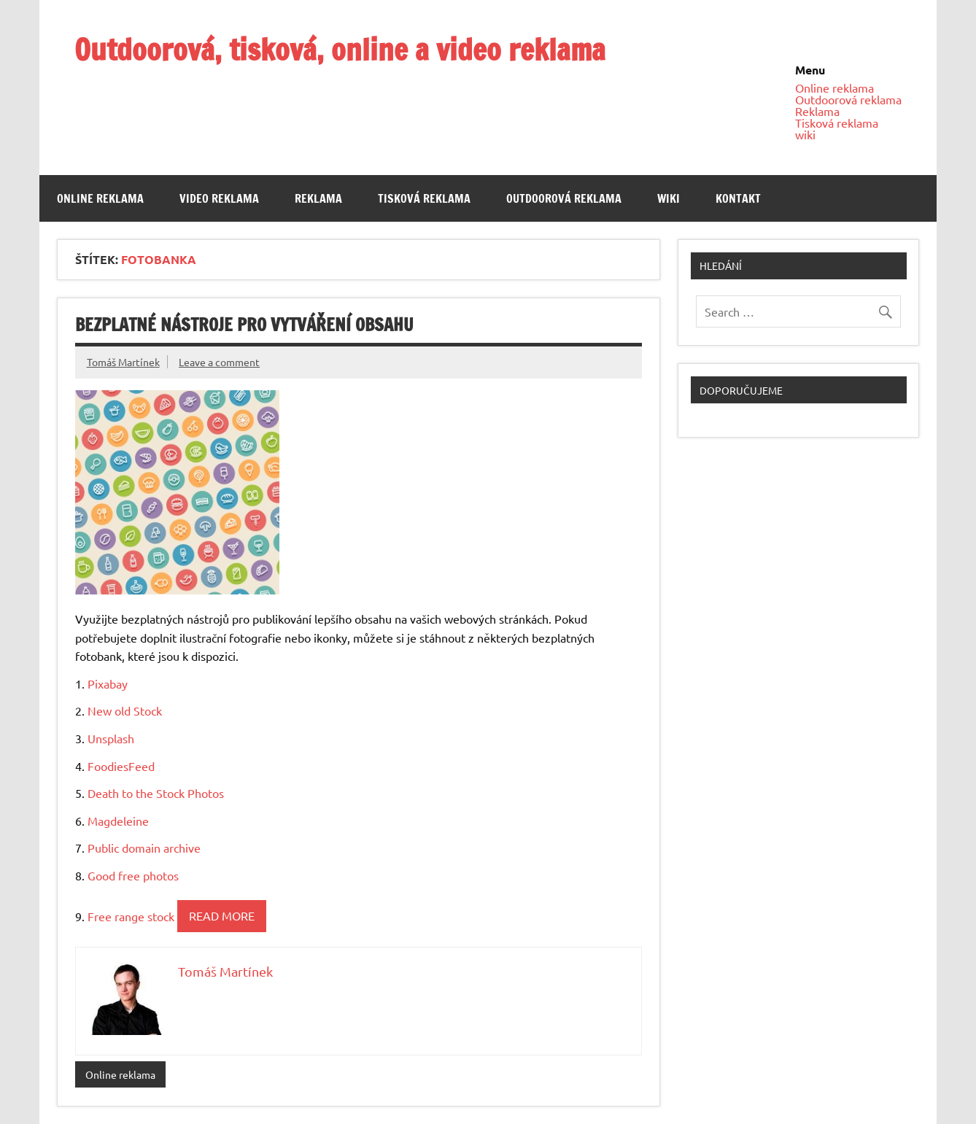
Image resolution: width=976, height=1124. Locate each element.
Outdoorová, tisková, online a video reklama (339, 49)
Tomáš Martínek (123, 361)
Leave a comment (219, 361)
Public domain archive (144, 847)
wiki (805, 134)
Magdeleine (118, 820)
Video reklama (219, 198)
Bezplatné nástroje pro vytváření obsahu (244, 324)
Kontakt (738, 198)
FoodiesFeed (121, 766)
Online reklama (834, 87)
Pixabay (108, 683)
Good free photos (133, 875)
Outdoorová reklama (848, 99)
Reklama (817, 111)
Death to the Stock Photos (156, 793)
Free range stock (131, 915)
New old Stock (125, 710)
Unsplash (111, 738)
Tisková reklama (836, 122)
